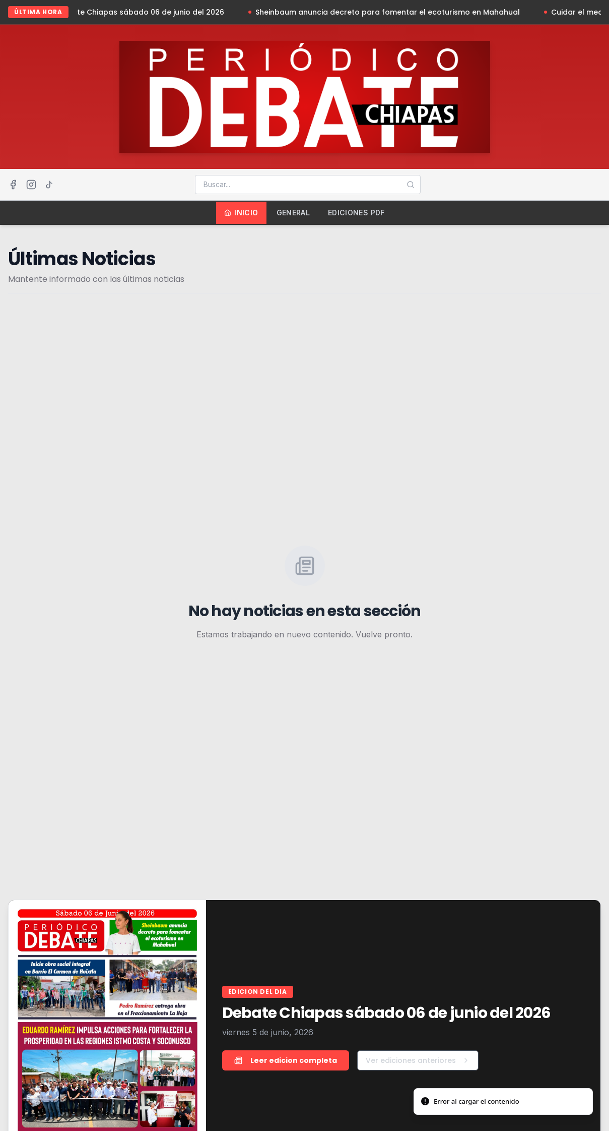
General (293, 212)
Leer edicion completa (285, 1060)
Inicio (241, 212)
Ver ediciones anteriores (418, 1060)
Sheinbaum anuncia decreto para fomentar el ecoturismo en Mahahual (391, 12)
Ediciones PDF (356, 212)
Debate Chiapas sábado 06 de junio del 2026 (144, 12)
